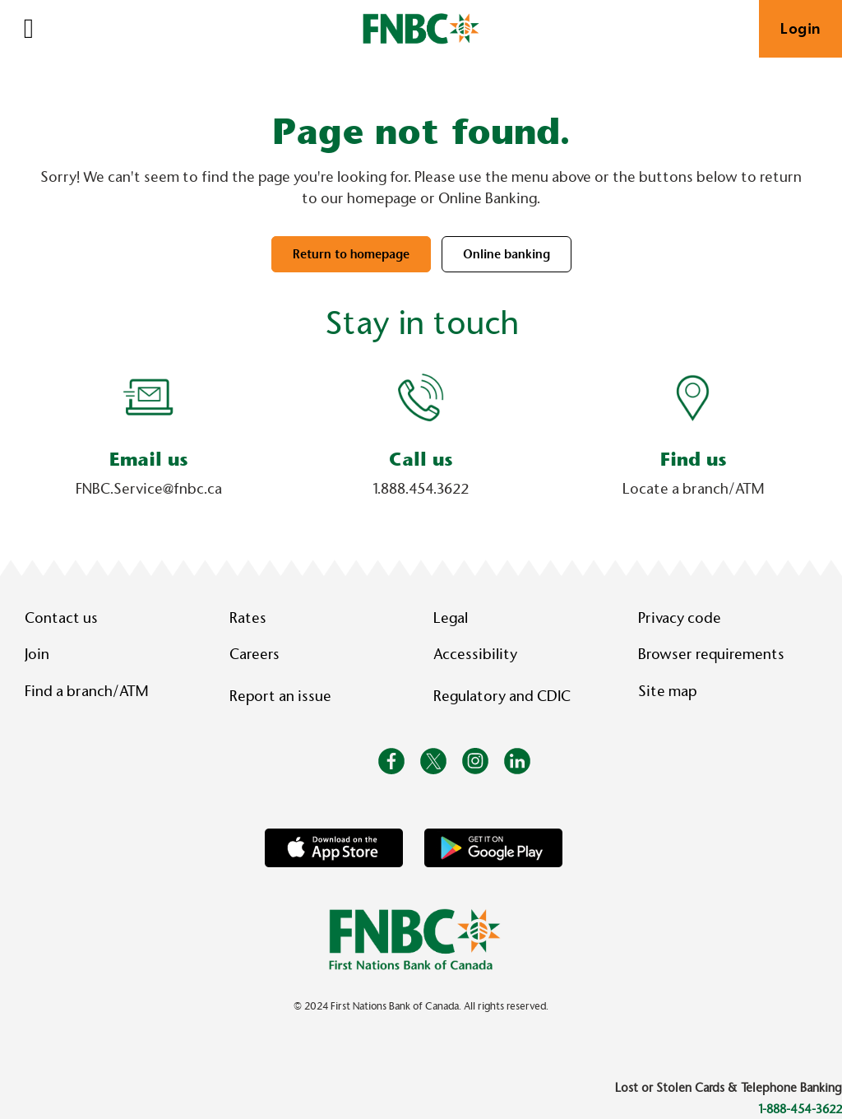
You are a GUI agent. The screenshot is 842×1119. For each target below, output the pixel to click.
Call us (421, 459)
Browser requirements (711, 654)
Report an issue (280, 696)
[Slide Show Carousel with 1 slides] (421, 444)
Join (37, 654)
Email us (148, 459)
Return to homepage (351, 254)
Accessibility (475, 654)
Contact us (61, 618)
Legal (450, 618)
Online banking (506, 254)
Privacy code (679, 618)
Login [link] (800, 29)
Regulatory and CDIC (505, 696)
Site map (667, 691)
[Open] (29, 29)
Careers (254, 654)
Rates (247, 618)
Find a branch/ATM (86, 691)
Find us (693, 459)
